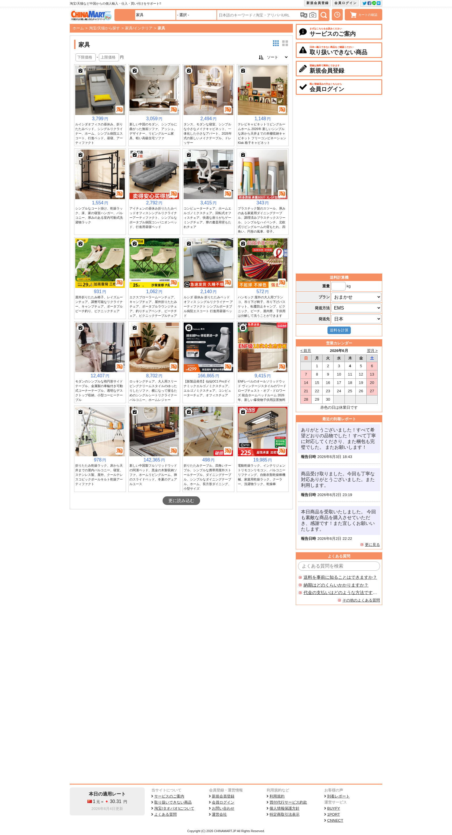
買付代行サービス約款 (288, 802)
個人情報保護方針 (285, 808)
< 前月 (305, 350)
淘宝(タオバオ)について (174, 808)
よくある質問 (165, 814)
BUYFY (333, 808)
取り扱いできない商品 (173, 802)
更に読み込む (181, 500)
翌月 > (372, 350)
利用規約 (277, 796)
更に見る (372, 544)
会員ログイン (345, 3)
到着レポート (338, 796)
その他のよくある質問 (361, 600)
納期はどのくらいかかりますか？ (336, 585)
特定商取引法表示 (285, 814)
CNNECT (335, 820)
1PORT (333, 814)
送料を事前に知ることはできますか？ (340, 577)
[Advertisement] (181, 552)
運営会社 (219, 814)
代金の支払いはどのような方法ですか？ (340, 592)
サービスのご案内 (169, 796)
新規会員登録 (317, 3)
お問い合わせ (223, 808)
